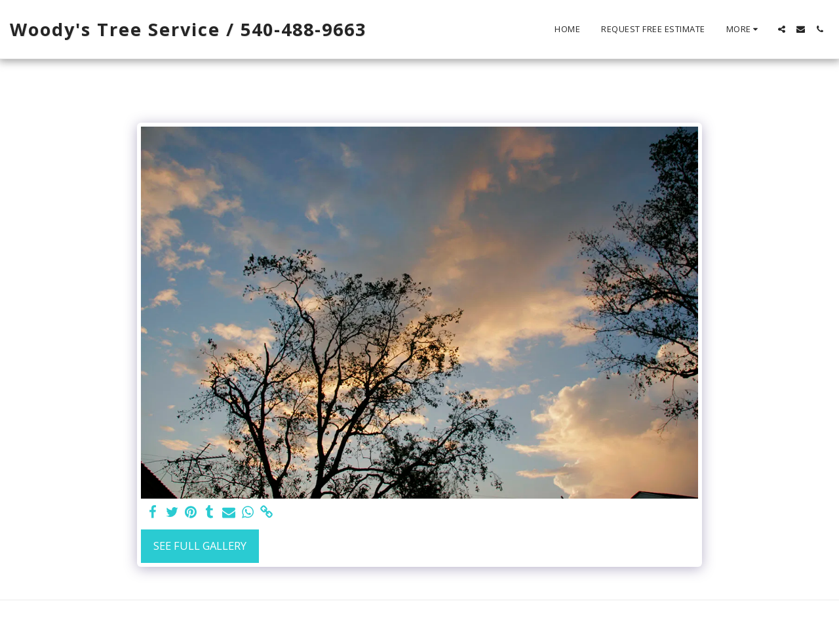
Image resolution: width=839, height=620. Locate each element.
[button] (781, 29)
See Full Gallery (199, 545)
